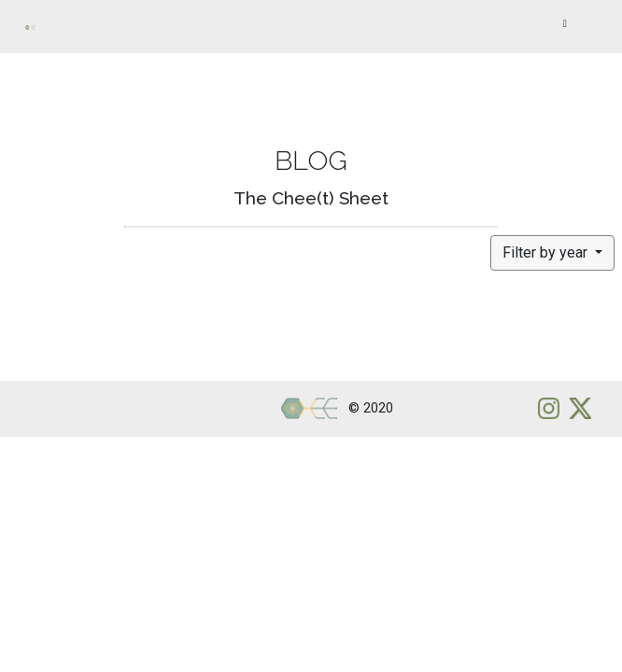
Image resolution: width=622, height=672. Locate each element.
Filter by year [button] (546, 252)
